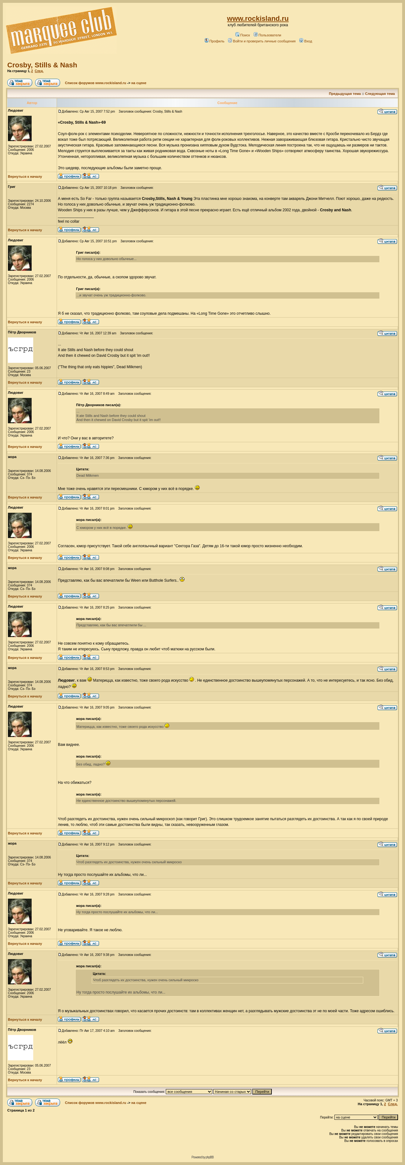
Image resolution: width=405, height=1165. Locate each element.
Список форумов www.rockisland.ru (95, 83)
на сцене (138, 83)
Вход (305, 41)
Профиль (215, 41)
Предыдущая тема (345, 94)
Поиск (242, 35)
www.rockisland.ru (258, 18)
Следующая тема (380, 94)
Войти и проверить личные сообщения (262, 41)
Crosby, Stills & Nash (42, 65)
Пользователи (267, 35)
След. (39, 71)
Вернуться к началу (25, 176)
